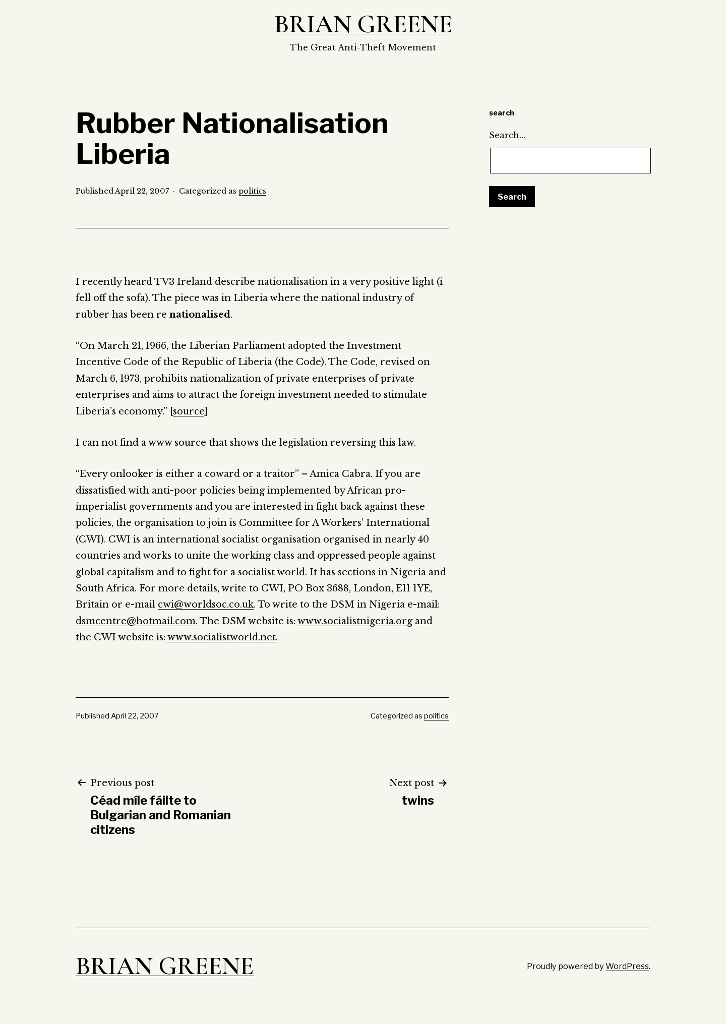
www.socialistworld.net (221, 637)
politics (252, 191)
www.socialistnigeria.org (354, 621)
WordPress (627, 966)
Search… (507, 135)
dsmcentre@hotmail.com (136, 621)
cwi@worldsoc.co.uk (206, 604)
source (188, 411)
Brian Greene (363, 24)
